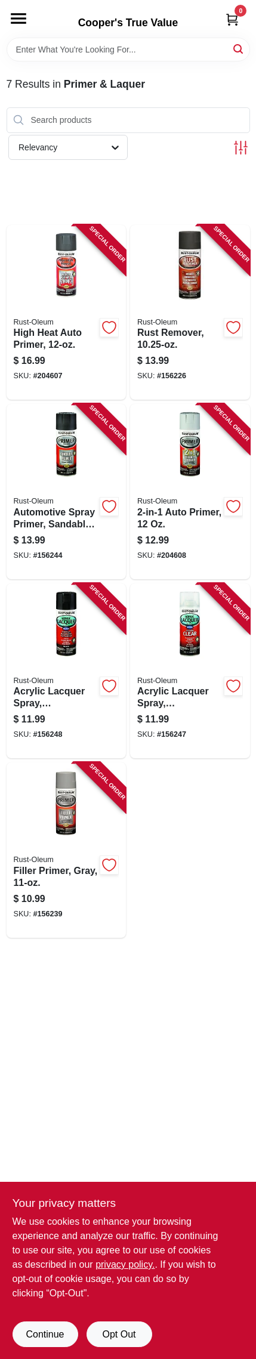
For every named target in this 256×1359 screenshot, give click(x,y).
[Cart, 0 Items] (232, 19)
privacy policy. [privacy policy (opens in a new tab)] (125, 1264)
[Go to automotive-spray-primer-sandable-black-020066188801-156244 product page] (67, 491)
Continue (45, 1334)
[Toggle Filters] (241, 148)
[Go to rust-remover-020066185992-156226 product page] (190, 312)
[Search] (239, 48)
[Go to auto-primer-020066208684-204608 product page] (190, 491)
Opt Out (118, 1334)
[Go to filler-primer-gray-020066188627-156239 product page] (67, 850)
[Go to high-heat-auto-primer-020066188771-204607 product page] (67, 312)
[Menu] (18, 18)
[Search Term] (128, 49)
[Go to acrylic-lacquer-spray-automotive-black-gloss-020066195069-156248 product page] (67, 671)
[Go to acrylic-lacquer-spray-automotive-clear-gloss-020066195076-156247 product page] (190, 671)
